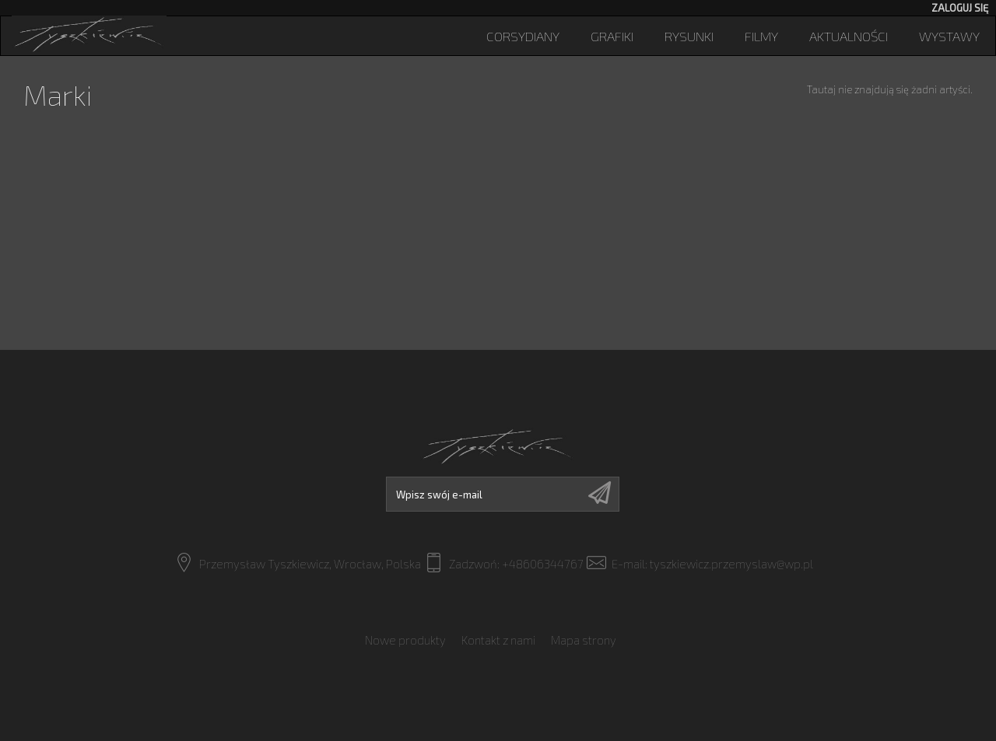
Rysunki (689, 36)
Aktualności (848, 36)
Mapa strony (583, 640)
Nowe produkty (405, 640)
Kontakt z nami (498, 640)
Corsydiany (522, 36)
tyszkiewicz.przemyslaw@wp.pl (731, 564)
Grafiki (612, 36)
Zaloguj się (959, 8)
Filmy (761, 36)
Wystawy (949, 36)
